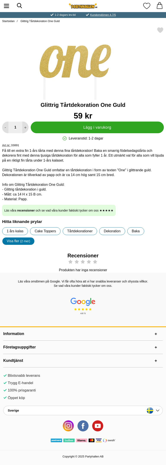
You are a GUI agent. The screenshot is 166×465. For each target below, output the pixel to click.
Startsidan (8, 21)
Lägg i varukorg (97, 127)
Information (13, 334)
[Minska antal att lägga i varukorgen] (5, 127)
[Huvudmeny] (6, 6)
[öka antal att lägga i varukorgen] (25, 127)
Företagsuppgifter (19, 347)
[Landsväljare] (83, 410)
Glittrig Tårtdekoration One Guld (40, 21)
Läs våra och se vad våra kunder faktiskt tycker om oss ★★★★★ (58, 210)
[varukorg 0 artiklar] (159, 6)
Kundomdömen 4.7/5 (103, 14)
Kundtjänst (13, 360)
